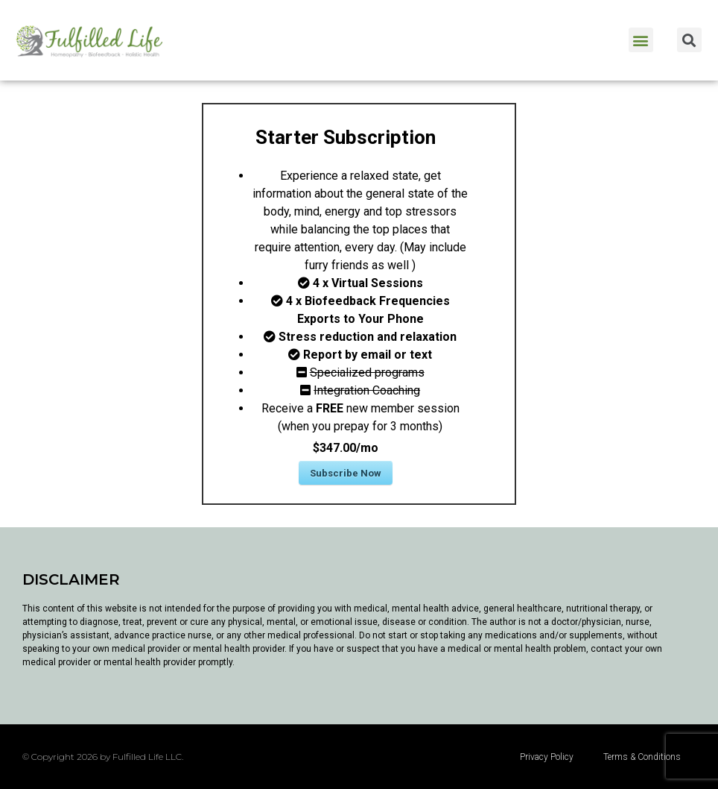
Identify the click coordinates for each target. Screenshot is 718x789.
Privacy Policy (547, 757)
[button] (641, 40)
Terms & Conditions (642, 757)
